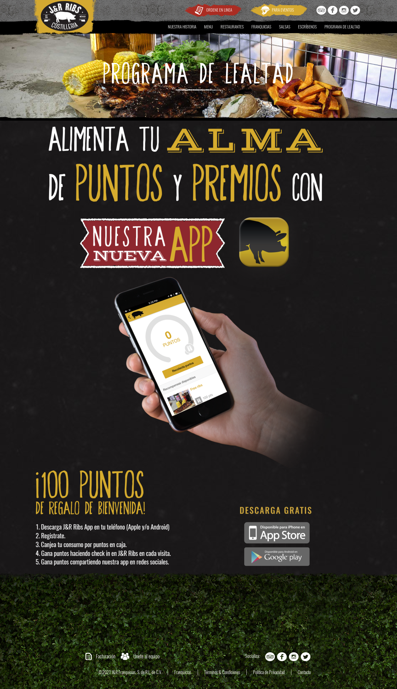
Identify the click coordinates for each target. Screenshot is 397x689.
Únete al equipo (146, 656)
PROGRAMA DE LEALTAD (342, 27)
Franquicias (182, 672)
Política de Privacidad (269, 672)
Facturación (105, 656)
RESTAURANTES (232, 27)
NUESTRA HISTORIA (182, 27)
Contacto (304, 672)
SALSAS (284, 27)
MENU (208, 27)
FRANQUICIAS (261, 27)
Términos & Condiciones (222, 672)
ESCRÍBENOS (307, 27)
